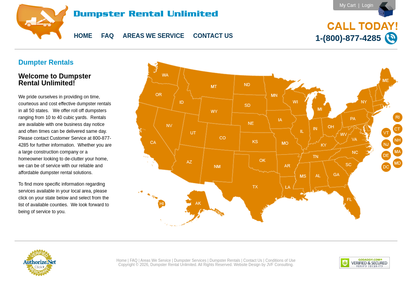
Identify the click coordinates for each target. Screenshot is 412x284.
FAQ (107, 36)
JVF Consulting (279, 265)
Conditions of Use (280, 260)
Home (83, 36)
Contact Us (213, 36)
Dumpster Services (190, 260)
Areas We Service (154, 36)
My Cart (348, 5)
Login (367, 5)
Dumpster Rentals (224, 260)
